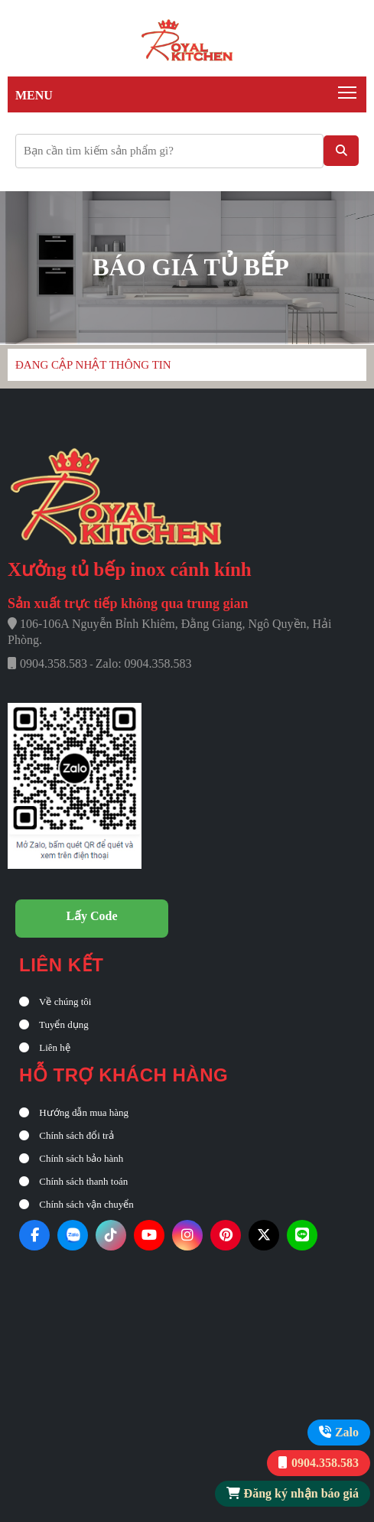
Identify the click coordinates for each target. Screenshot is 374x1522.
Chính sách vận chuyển (76, 1204)
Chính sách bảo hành (71, 1158)
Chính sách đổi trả (66, 1135)
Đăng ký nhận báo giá (301, 1493)
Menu (34, 95)
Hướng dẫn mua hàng (73, 1112)
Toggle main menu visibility (348, 89)
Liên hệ (44, 1047)
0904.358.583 (325, 1462)
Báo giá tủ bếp (190, 267)
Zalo (347, 1432)
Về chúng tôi (55, 1001)
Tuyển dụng (54, 1024)
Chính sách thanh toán (73, 1181)
